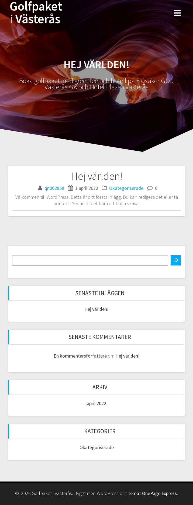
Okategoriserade (126, 188)
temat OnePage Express (152, 493)
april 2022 (96, 403)
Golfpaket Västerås (36, 12)
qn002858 (54, 188)
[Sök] (176, 260)
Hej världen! (96, 309)
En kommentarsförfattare (80, 356)
